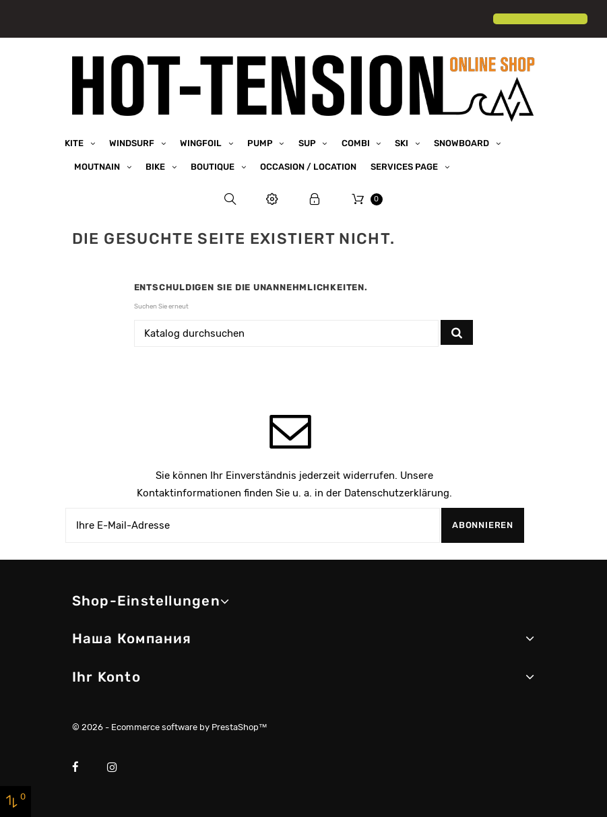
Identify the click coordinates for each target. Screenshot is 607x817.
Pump (261, 142)
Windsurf (132, 142)
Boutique (213, 166)
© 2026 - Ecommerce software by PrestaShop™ (169, 727)
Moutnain (98, 166)
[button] (22, 20)
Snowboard (462, 142)
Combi (357, 142)
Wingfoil (202, 142)
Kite (75, 142)
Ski (402, 142)
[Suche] (286, 333)
